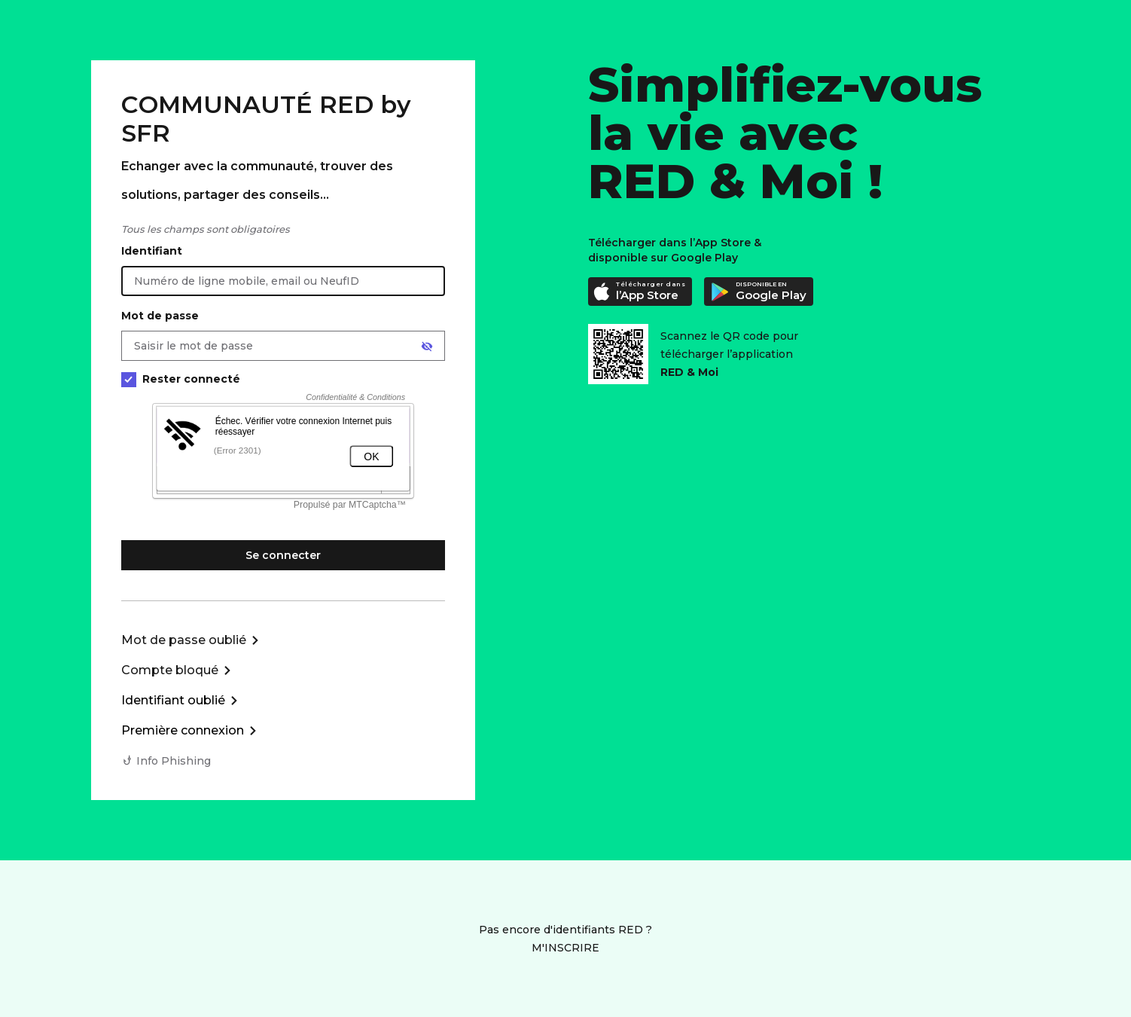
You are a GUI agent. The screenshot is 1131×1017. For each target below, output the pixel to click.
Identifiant (151, 251)
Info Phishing (173, 761)
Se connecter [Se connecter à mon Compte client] (283, 555)
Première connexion (182, 730)
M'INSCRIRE (565, 947)
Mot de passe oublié (183, 640)
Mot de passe (160, 315)
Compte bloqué (169, 670)
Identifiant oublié (173, 700)
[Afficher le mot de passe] (427, 347)
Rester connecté (180, 379)
